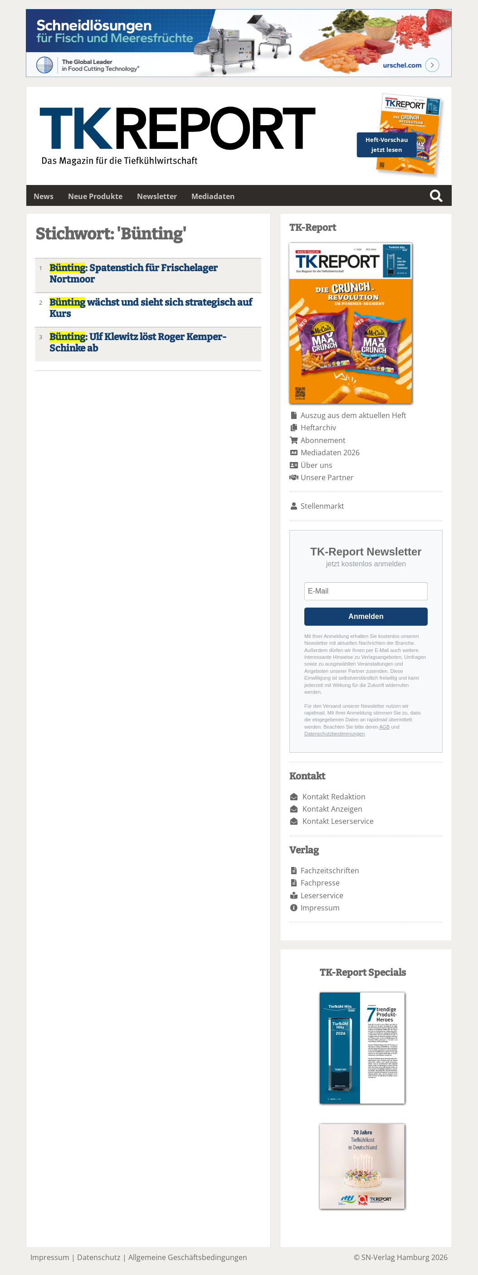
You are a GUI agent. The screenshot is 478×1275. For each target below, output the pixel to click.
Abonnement (323, 440)
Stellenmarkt (322, 506)
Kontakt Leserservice (338, 821)
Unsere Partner (327, 477)
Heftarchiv (318, 428)
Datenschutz (99, 1257)
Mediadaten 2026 (330, 452)
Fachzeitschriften (330, 871)
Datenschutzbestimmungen (334, 733)
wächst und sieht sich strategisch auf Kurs (150, 308)
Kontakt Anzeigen (332, 809)
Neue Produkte (95, 196)
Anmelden (365, 616)
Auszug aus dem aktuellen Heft (353, 415)
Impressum (320, 908)
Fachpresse (320, 883)
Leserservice (322, 895)
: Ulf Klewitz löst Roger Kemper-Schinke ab (137, 342)
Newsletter (157, 196)
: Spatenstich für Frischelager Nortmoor (133, 274)
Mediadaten (213, 196)
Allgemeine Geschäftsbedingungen (187, 1257)
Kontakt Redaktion (334, 797)
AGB (384, 727)
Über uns (316, 465)
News (44, 196)
